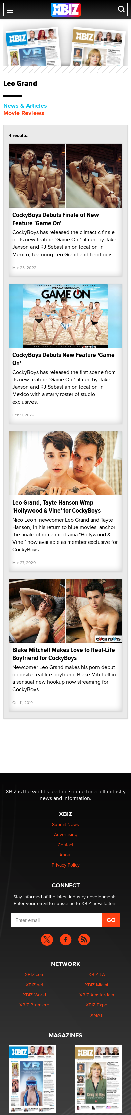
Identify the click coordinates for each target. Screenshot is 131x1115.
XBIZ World (34, 994)
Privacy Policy (66, 864)
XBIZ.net (34, 984)
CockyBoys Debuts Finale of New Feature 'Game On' (55, 219)
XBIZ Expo (96, 1004)
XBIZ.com (34, 974)
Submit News (65, 824)
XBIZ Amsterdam (96, 994)
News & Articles (25, 105)
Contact (65, 844)
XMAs (96, 1014)
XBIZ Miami (96, 984)
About (65, 854)
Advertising (65, 834)
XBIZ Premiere (34, 1004)
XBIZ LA (96, 974)
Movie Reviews (23, 113)
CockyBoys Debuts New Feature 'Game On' (63, 359)
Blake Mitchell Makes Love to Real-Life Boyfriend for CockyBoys (63, 654)
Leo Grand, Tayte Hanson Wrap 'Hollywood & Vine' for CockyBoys (56, 507)
